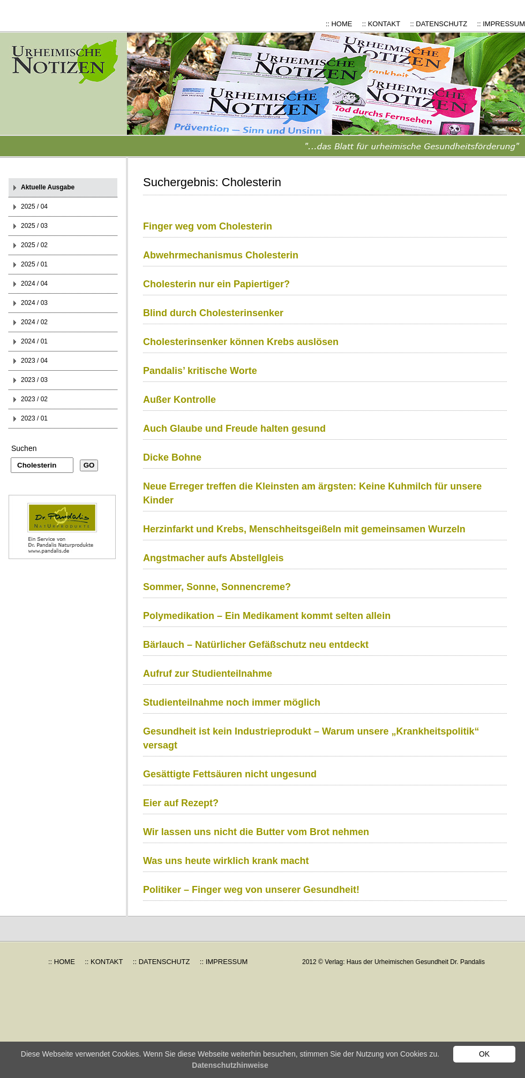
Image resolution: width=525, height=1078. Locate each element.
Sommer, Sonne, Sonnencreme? (217, 587)
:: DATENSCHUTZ (438, 24)
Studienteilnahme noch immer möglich (231, 702)
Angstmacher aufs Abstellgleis (213, 558)
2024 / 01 (34, 341)
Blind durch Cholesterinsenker (213, 313)
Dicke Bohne (172, 457)
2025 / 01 (34, 264)
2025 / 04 (34, 206)
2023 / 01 (34, 418)
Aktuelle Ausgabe (47, 187)
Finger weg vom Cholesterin (207, 226)
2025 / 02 (34, 245)
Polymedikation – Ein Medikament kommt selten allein (267, 615)
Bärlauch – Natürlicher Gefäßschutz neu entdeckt (256, 644)
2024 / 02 (34, 322)
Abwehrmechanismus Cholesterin (220, 255)
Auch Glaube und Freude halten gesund (234, 428)
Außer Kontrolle (179, 399)
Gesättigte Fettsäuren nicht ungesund (230, 774)
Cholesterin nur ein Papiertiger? (216, 284)
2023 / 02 (34, 399)
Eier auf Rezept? (181, 803)
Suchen (23, 448)
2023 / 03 (34, 380)
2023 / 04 (34, 360)
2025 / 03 (34, 226)
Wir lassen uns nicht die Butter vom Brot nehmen (256, 832)
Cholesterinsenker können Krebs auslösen (241, 342)
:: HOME (339, 24)
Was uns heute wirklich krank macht (226, 860)
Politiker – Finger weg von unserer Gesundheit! (251, 889)
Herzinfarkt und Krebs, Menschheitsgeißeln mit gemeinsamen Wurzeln (304, 529)
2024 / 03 (34, 303)
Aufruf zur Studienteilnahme (207, 673)
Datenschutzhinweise (230, 1065)
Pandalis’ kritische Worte (200, 370)
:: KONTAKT (381, 24)
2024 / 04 (34, 283)
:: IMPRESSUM (501, 24)
